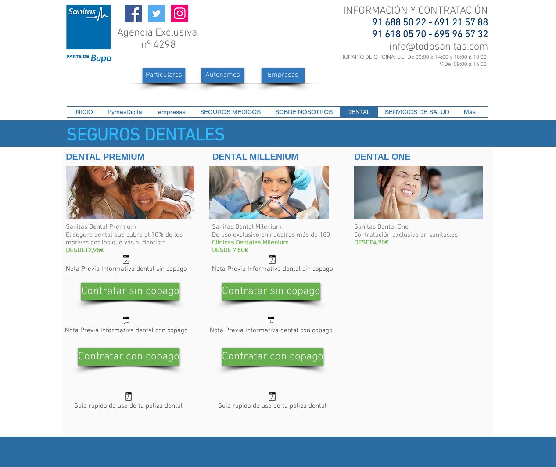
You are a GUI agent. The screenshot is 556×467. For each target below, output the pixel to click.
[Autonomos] (222, 75)
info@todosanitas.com (438, 47)
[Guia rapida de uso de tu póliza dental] (128, 402)
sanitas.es (443, 235)
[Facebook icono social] (133, 13)
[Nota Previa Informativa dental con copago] (126, 327)
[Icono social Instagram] (179, 13)
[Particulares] (164, 75)
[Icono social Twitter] (156, 13)
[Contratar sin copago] (130, 291)
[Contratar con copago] (128, 357)
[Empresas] (283, 75)
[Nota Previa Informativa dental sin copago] (126, 265)
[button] (230, 112)
